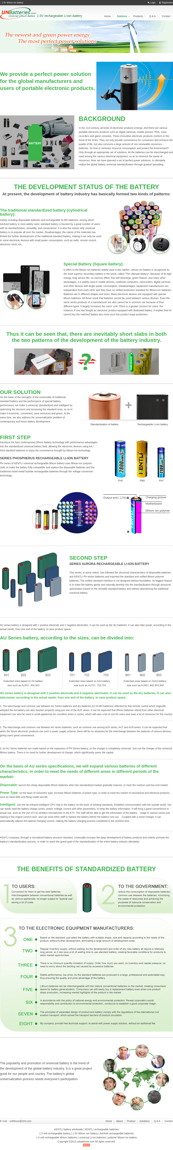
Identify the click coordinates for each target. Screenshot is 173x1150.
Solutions (122, 16)
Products (138, 16)
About (119, 1121)
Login (153, 2)
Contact (166, 16)
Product (131, 1121)
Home (107, 16)
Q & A (152, 16)
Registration (167, 2)
